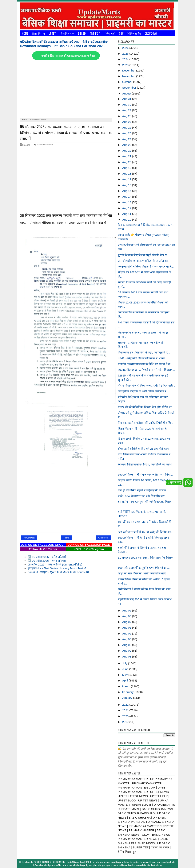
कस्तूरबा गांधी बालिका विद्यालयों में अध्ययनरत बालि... (146, 266)
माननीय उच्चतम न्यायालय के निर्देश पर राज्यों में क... (145, 364)
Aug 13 (127, 202)
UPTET (52, 33)
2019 (125, 721)
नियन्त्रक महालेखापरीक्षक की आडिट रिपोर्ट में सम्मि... (145, 422)
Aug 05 (127, 633)
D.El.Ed (82, 33)
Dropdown (151, 33)
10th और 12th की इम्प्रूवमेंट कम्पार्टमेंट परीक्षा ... (144, 567)
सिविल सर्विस (134, 33)
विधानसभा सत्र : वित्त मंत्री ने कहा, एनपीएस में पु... (144, 352)
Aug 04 (127, 639)
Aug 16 (127, 185)
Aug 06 (127, 627)
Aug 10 (127, 219)
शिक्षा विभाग (38, 33)
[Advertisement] (66, 89)
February (128, 692)
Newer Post (29, 538)
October (127, 81)
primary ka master (44, 144)
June (125, 669)
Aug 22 (127, 150)
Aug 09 (127, 610)
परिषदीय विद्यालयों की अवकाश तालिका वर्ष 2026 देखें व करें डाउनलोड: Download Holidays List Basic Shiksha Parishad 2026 (64, 44)
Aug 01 (127, 656)
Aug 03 (127, 644)
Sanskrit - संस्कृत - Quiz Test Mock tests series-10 (58, 572)
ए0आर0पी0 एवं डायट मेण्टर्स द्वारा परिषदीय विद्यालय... (146, 369)
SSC (121, 33)
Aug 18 (127, 173)
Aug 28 (127, 116)
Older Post (103, 538)
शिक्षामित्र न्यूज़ (67, 33)
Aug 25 (127, 133)
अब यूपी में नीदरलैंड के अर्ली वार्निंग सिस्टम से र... (143, 391)
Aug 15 (127, 190)
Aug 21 (127, 156)
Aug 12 (127, 208)
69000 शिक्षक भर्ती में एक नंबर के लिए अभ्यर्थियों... (145, 474)
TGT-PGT (95, 33)
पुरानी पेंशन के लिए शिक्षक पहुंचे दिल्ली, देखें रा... (143, 255)
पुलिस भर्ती (109, 33)
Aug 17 (127, 179)
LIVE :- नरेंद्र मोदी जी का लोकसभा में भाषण (141, 358)
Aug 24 (127, 139)
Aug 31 (127, 98)
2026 (125, 47)
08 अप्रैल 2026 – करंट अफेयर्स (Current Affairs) (55, 564)
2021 (125, 710)
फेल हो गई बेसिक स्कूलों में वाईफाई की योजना (142, 490)
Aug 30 (127, 104)
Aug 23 (127, 144)
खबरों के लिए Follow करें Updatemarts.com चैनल (67, 55)
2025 (125, 53)
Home (25, 33)
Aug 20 (127, 162)
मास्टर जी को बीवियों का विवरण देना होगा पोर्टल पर (145, 407)
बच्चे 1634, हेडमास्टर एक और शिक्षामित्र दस (141, 496)
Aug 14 (127, 196)
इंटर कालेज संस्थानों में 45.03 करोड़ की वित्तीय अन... (145, 532)
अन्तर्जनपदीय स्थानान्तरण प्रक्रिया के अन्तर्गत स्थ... (144, 260)
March (126, 686)
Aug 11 (127, 213)
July (125, 663)
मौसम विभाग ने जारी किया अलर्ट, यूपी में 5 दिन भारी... (146, 385)
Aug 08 (127, 616)
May (125, 674)
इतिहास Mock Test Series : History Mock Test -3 (57, 568)
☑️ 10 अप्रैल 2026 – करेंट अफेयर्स (47, 556)
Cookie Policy (156, 865)
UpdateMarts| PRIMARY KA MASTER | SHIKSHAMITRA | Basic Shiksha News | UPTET (56, 862)
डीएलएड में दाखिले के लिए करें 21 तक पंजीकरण (143, 448)
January (127, 697)
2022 (125, 704)
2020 (125, 716)
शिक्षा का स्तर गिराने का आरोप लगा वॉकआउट (142, 573)
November (129, 76)
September (129, 87)
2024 (125, 59)
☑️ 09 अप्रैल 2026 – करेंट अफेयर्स (47, 560)
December (129, 70)
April (125, 680)
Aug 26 (127, 127)
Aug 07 (127, 621)
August (127, 93)
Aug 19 (127, 167)
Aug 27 (127, 121)
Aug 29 (127, 110)
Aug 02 (127, 650)
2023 (125, 65)
